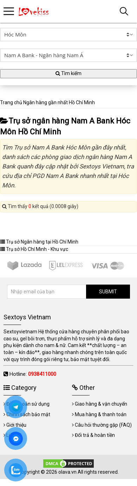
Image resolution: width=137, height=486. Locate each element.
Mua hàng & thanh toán (100, 414)
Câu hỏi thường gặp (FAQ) (103, 425)
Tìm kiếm (68, 73)
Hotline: (32, 374)
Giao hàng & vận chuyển (101, 404)
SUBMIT (108, 291)
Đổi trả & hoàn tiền (95, 435)
